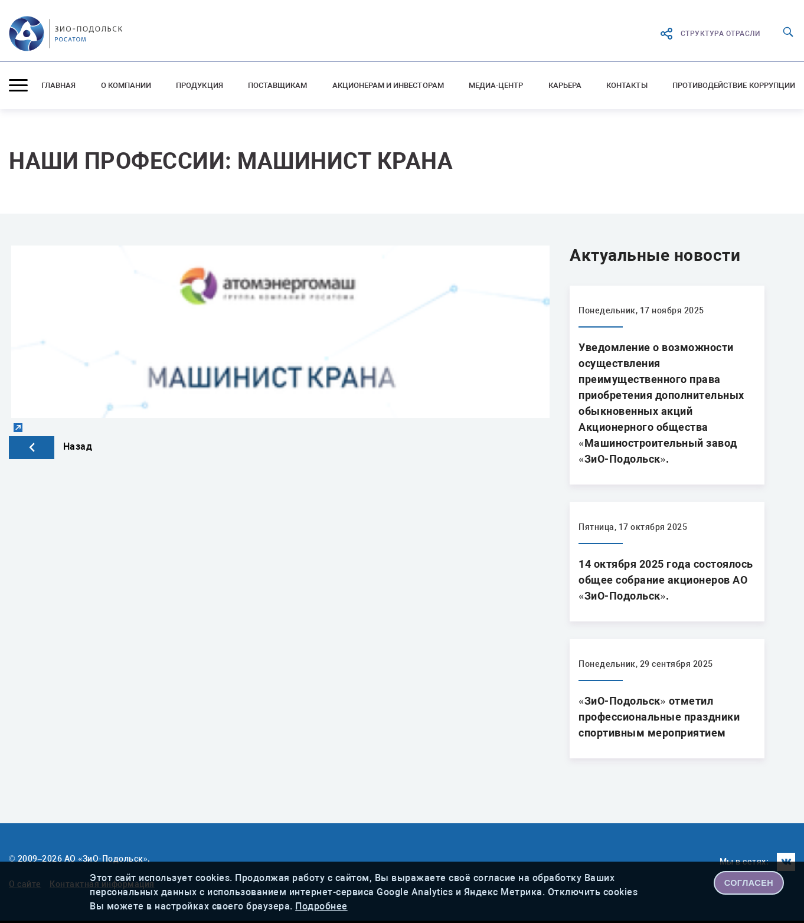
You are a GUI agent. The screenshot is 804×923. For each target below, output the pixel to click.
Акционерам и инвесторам (388, 85)
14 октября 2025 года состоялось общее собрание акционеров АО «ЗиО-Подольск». (666, 580)
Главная (58, 85)
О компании (126, 85)
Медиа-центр (496, 85)
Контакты (626, 85)
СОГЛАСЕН (749, 883)
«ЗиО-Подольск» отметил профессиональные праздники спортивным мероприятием (659, 717)
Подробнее (321, 906)
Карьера (564, 85)
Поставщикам (278, 85)
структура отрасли (709, 33)
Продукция (199, 85)
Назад (50, 446)
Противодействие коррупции (733, 85)
